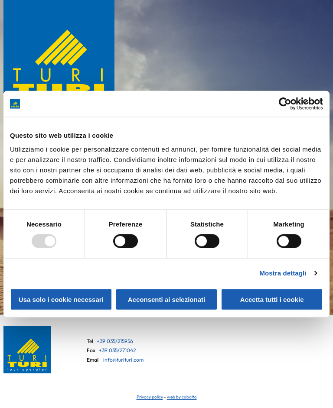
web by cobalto (182, 397)
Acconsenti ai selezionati (166, 299)
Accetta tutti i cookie (272, 299)
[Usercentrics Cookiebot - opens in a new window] (285, 103)
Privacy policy (150, 397)
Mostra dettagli (282, 273)
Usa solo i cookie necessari (61, 299)
